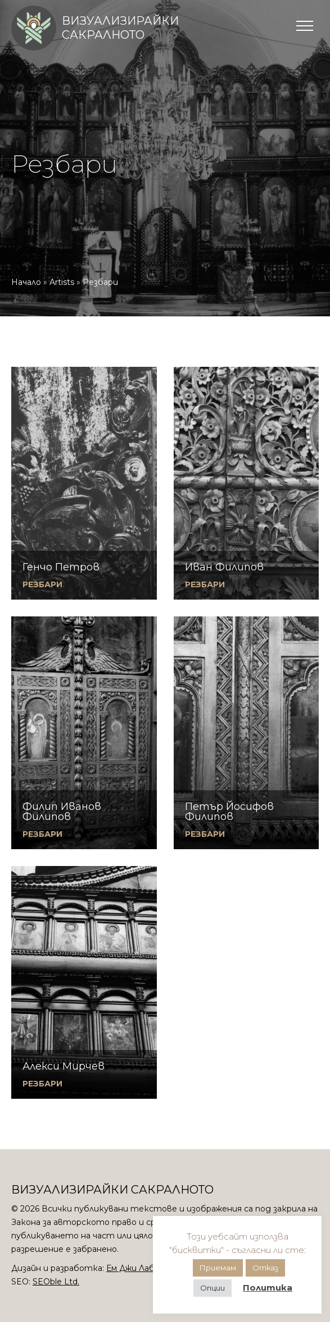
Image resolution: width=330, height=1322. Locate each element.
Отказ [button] (265, 1267)
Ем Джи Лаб (130, 1268)
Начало (26, 282)
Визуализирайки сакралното (120, 28)
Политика (267, 1287)
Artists (61, 282)
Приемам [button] (218, 1267)
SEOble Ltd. (56, 1282)
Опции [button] (212, 1287)
